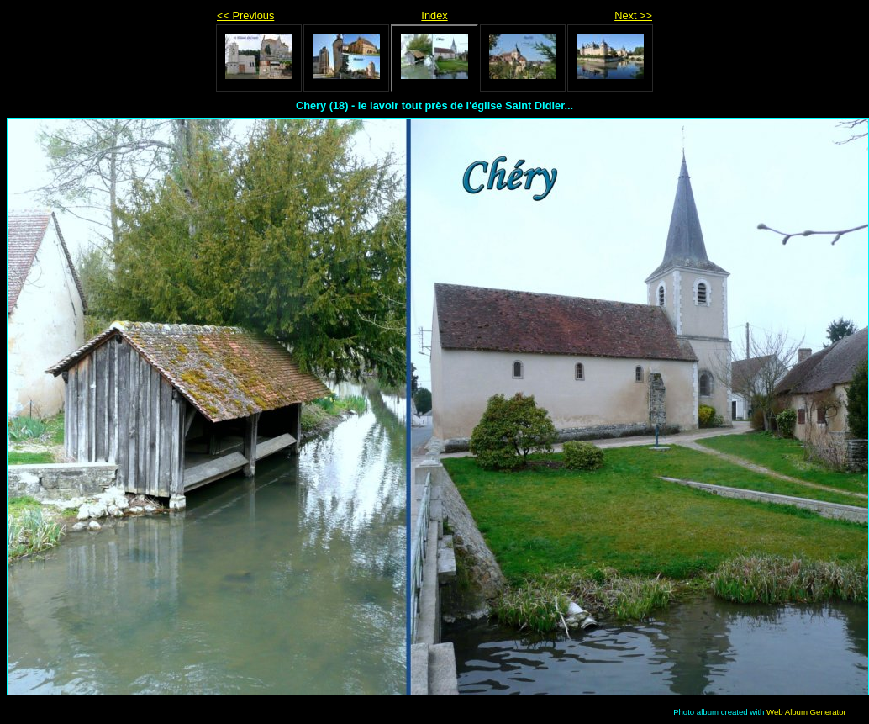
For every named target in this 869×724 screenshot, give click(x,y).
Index (434, 15)
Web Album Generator (806, 711)
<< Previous (245, 15)
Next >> (633, 15)
